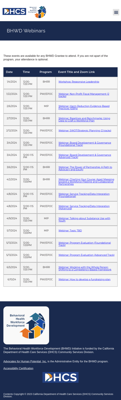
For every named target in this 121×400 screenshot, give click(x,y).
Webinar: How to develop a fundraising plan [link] (84, 279)
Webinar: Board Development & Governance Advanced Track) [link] (84, 156)
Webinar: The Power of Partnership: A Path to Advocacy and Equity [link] (85, 168)
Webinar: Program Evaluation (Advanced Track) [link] (86, 255)
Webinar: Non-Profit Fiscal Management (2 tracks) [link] (83, 95)
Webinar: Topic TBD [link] (70, 230)
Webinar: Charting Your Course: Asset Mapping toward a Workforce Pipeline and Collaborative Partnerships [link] (86, 181)
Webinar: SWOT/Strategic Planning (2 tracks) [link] (84, 130)
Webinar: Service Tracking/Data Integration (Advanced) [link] (84, 207)
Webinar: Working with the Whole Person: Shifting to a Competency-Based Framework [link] (84, 268)
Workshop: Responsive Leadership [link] (78, 82)
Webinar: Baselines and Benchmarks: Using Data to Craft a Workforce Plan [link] (84, 119)
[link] (24, 17)
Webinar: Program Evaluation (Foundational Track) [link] (84, 244)
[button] (116, 12)
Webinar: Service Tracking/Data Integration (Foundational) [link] (84, 195)
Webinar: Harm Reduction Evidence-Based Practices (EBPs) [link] (83, 107)
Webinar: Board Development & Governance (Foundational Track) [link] (84, 144)
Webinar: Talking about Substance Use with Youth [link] (84, 219)
